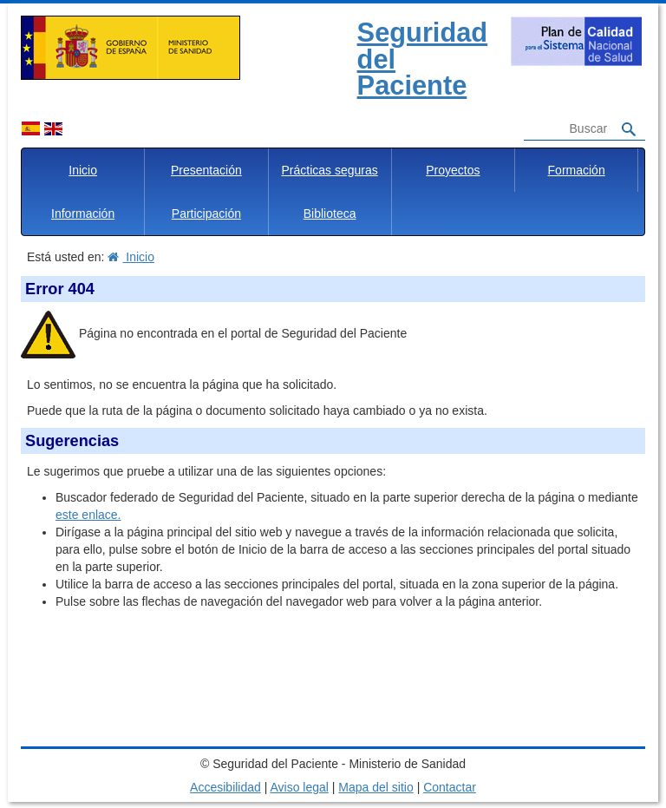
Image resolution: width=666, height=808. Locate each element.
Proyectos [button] (453, 170)
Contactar (449, 787)
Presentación (206, 170)
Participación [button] (206, 213)
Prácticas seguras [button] (329, 170)
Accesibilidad (225, 787)
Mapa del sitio (375, 787)
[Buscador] (566, 129)
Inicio (83, 170)
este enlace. (88, 515)
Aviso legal (299, 787)
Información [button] (82, 213)
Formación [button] (576, 170)
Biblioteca (330, 213)
